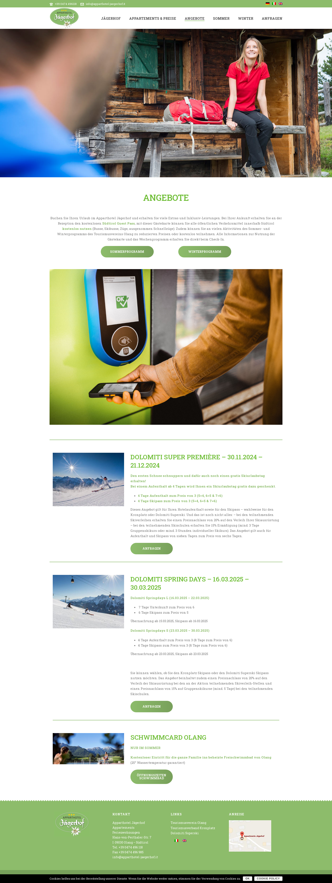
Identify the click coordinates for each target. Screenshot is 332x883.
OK (247, 878)
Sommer (221, 18)
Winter (245, 18)
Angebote (195, 18)
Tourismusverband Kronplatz (193, 828)
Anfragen (272, 18)
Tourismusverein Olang (188, 823)
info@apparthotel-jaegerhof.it (105, 4)
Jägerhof (111, 18)
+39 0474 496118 (66, 4)
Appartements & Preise (152, 18)
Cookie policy (268, 878)
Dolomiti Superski (185, 833)
